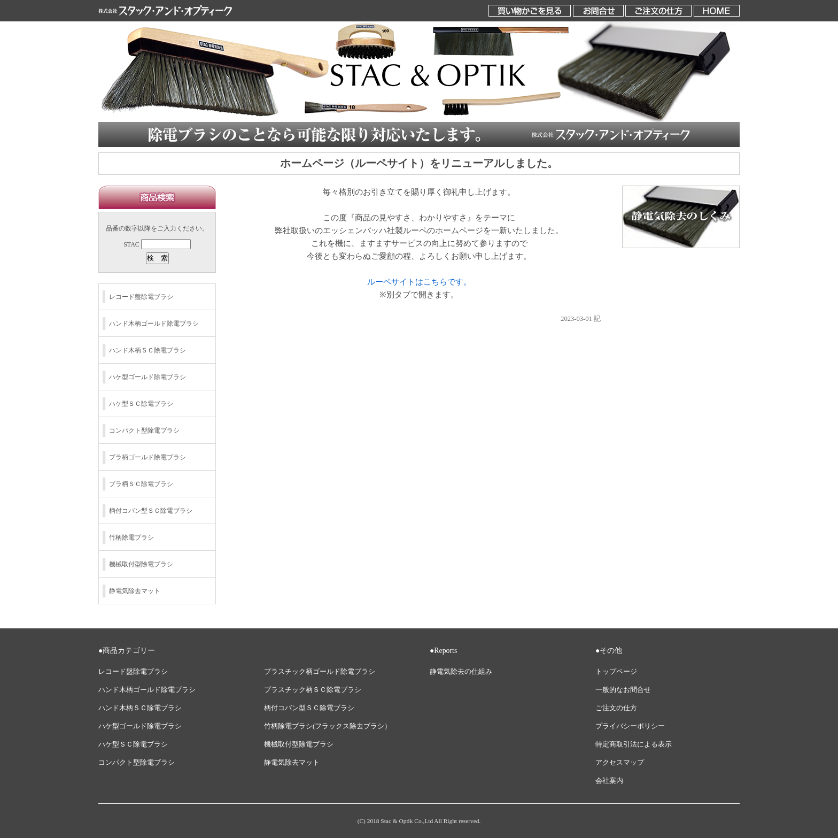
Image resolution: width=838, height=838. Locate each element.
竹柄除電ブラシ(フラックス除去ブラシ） (327, 726)
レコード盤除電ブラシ (141, 297)
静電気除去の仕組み (461, 671)
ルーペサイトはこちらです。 (419, 282)
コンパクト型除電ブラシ (144, 430)
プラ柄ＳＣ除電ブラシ (141, 484)
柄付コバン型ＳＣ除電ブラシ (150, 510)
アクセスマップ (619, 762)
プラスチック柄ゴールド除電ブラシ (319, 671)
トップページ (616, 671)
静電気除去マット (134, 591)
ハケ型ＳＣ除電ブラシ (141, 404)
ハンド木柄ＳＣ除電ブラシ (147, 350)
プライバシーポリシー (630, 726)
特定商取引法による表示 (633, 744)
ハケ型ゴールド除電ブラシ (147, 377)
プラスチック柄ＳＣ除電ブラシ (312, 690)
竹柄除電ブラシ (131, 537)
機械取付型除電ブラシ (141, 564)
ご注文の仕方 (616, 708)
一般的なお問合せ (623, 690)
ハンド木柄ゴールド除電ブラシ (154, 323)
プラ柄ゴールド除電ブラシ (147, 457)
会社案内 (609, 781)
